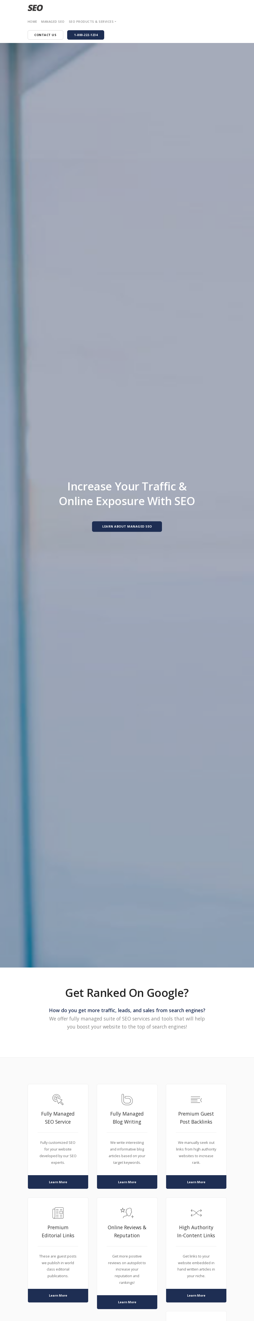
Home (32, 21)
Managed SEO (53, 21)
